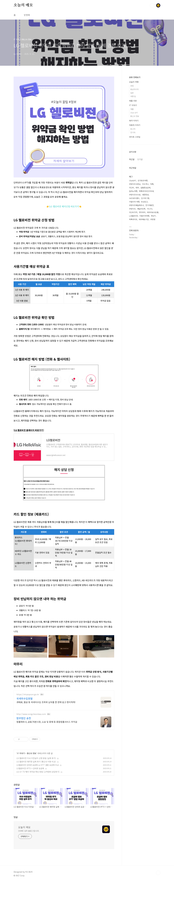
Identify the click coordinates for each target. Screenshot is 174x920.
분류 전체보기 (134, 77)
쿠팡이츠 (132, 208)
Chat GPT (134, 112)
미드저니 (145, 184)
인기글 (140, 159)
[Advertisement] (64, 623)
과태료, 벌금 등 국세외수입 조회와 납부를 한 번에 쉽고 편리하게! (46, 740)
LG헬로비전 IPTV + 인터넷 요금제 (30, 806)
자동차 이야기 (134, 125)
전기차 (132, 132)
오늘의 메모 (23, 5)
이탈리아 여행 (134, 201)
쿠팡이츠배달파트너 (136, 205)
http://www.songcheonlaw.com (31, 752)
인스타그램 (145, 198)
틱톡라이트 (133, 219)
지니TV (149, 208)
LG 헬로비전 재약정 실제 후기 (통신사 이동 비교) (36, 799)
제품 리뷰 (133, 100)
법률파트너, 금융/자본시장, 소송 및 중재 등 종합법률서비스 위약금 (46, 759)
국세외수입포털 (24, 736)
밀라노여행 (133, 191)
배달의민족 (141, 208)
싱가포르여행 (142, 180)
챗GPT (153, 216)
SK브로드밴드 (134, 198)
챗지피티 (142, 212)
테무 (137, 187)
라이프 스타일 (134, 137)
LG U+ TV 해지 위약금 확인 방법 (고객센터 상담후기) (38, 809)
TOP (158, 911)
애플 (132, 109)
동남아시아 (134, 89)
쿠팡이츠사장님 (135, 184)
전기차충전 (149, 205)
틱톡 (152, 184)
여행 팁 (133, 96)
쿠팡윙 (152, 219)
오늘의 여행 (134, 82)
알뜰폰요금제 (145, 187)
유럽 (132, 85)
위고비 (131, 187)
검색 (152, 5)
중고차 (132, 129)
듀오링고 (144, 201)
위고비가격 (133, 212)
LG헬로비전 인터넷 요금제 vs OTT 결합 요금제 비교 (37, 803)
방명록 (27, 15)
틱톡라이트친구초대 (146, 191)
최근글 (131, 159)
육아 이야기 (134, 120)
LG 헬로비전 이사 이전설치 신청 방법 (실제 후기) (36, 796)
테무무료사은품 (153, 212)
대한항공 (145, 194)
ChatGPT (132, 180)
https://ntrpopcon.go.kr (27, 732)
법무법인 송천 (23, 756)
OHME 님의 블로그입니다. (28, 868)
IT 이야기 (21, 791)
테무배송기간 (144, 219)
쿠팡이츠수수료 (135, 194)
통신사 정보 (31, 791)
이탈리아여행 (144, 216)
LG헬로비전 (133, 216)
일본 (132, 93)
